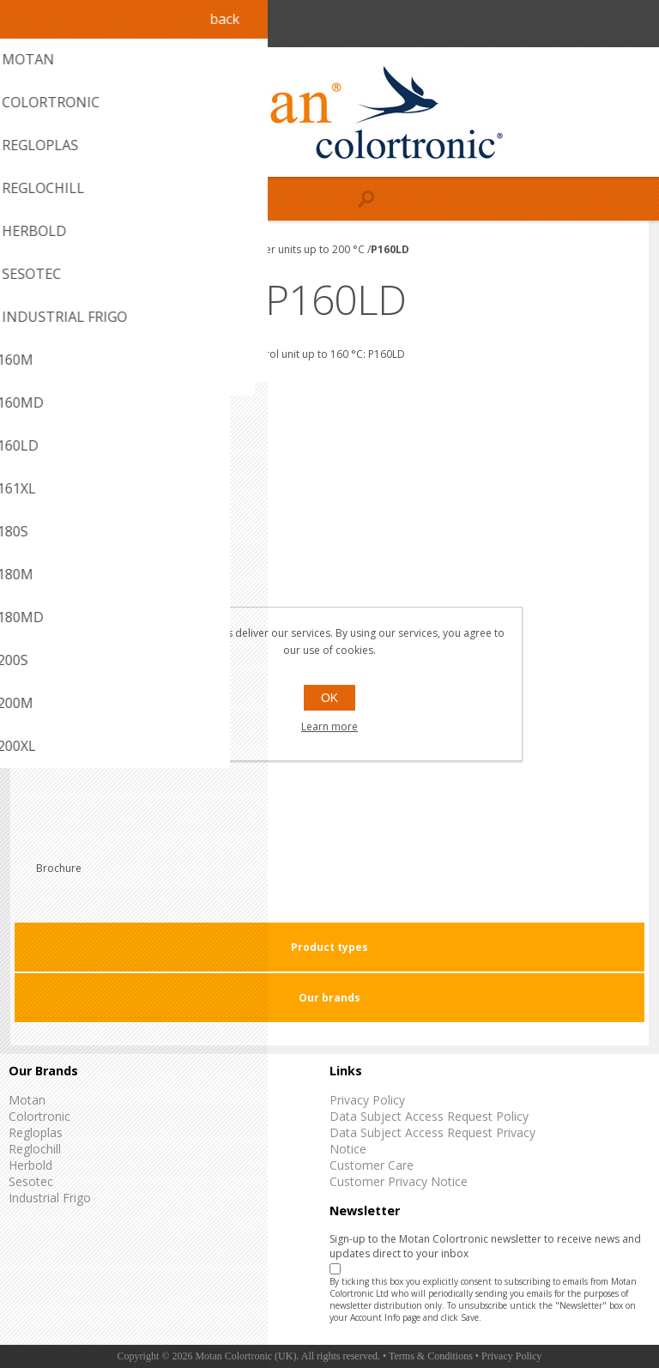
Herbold (30, 1165)
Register (600, 24)
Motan (27, 1100)
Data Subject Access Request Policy (429, 1116)
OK (329, 698)
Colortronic (39, 1116)
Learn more (329, 726)
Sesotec (31, 1181)
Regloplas (36, 1132)
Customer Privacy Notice (399, 1181)
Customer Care (372, 1165)
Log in (634, 24)
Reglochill (35, 1149)
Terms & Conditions (431, 1356)
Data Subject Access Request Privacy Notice (432, 1140)
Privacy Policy (367, 1100)
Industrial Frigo (50, 1197)
